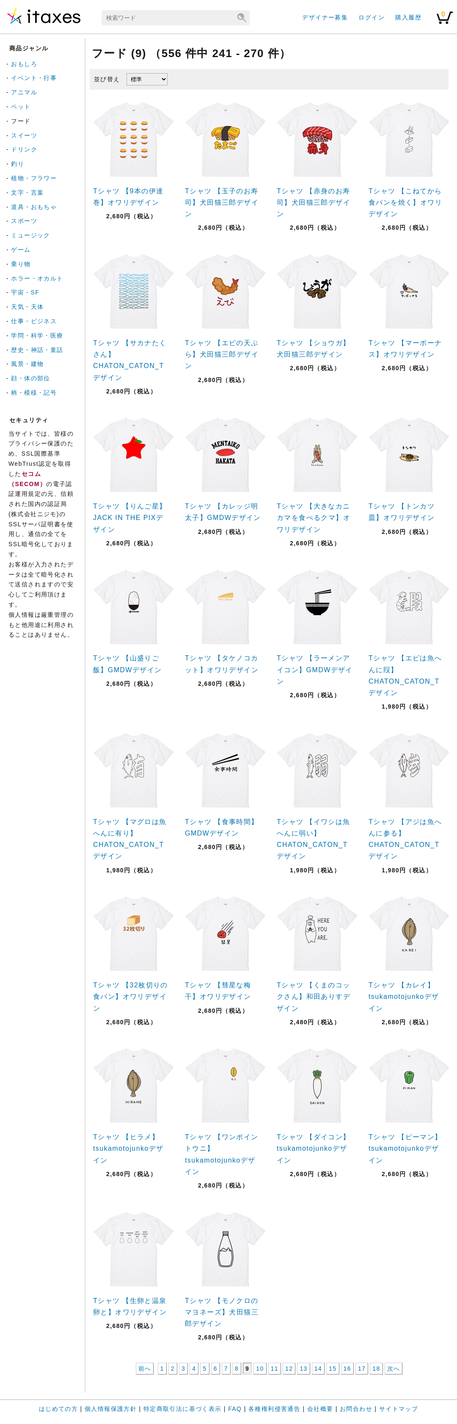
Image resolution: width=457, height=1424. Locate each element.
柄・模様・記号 (34, 392)
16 (347, 1368)
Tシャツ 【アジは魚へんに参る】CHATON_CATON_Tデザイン (405, 839)
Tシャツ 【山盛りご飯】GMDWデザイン (127, 663)
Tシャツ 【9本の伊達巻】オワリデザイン (128, 196)
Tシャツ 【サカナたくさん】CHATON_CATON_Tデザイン (130, 360)
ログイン (371, 17)
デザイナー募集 (325, 17)
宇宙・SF (25, 292)
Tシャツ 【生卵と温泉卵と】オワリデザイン (130, 1306)
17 (362, 1368)
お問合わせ (356, 1408)
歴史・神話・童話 (37, 349)
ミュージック (30, 235)
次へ (393, 1368)
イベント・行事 (34, 77)
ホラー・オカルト (37, 278)
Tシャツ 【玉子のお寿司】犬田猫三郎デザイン (222, 202)
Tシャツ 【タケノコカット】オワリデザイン (222, 663)
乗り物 (20, 264)
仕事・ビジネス (34, 321)
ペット (20, 106)
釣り (17, 163)
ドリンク (24, 149)
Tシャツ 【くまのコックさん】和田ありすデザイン (313, 996)
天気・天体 (27, 306)
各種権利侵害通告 (274, 1408)
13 (303, 1368)
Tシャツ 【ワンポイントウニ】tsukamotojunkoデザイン (222, 1154)
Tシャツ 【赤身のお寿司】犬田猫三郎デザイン (313, 202)
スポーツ (24, 220)
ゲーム (20, 249)
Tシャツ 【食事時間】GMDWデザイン (222, 827)
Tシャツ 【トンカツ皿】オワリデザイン (402, 512)
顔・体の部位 (30, 378)
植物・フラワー (34, 178)
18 (376, 1368)
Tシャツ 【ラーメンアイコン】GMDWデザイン (315, 669)
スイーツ (24, 135)
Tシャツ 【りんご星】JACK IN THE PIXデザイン (130, 518)
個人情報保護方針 (111, 1408)
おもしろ (24, 63)
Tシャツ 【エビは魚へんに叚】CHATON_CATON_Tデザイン (405, 675)
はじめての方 (58, 1408)
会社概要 (320, 1408)
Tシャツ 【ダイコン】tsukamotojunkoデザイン (313, 1148)
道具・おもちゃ (34, 206)
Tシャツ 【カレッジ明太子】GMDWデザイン (223, 512)
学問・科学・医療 (37, 335)
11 (274, 1368)
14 (318, 1368)
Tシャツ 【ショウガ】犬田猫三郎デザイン (313, 348)
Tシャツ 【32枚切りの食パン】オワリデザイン (130, 996)
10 (260, 1368)
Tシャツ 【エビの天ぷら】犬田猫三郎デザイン (222, 354)
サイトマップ (398, 1408)
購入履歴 (408, 17)
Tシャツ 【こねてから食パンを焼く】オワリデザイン (405, 202)
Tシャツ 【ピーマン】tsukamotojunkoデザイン (405, 1148)
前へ (144, 1368)
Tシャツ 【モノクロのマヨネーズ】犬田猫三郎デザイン (222, 1312)
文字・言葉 (27, 192)
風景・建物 (27, 363)
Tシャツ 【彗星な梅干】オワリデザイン (218, 990)
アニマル (24, 92)
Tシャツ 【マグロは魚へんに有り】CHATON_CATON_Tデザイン (130, 839)
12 (289, 1368)
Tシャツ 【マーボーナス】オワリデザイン (405, 348)
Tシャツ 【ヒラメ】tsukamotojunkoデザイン (128, 1148)
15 (332, 1368)
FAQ (235, 1408)
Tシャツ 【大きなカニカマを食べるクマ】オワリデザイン (313, 518)
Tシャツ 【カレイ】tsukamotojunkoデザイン (404, 996)
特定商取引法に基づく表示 (182, 1408)
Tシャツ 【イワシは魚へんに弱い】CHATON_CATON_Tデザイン (313, 839)
